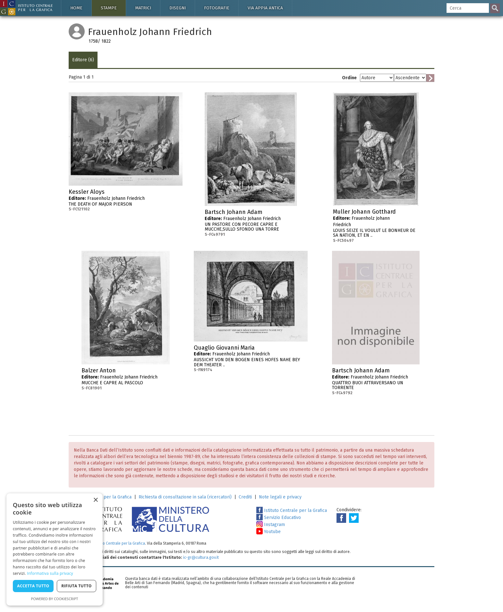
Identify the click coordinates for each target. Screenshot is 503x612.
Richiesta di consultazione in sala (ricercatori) (185, 497)
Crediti (245, 497)
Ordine (349, 78)
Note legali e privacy (280, 497)
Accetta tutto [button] (33, 586)
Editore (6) (83, 60)
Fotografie (216, 8)
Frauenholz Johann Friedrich (126, 200)
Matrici (143, 8)
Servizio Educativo (278, 517)
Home (76, 8)
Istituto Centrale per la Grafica (291, 510)
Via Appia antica (265, 8)
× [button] (95, 500)
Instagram (270, 524)
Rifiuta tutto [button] (76, 586)
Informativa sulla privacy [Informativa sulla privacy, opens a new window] (50, 573)
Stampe (109, 8)
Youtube (268, 531)
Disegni (177, 8)
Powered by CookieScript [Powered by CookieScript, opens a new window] (54, 598)
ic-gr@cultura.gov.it (201, 557)
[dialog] (54, 549)
